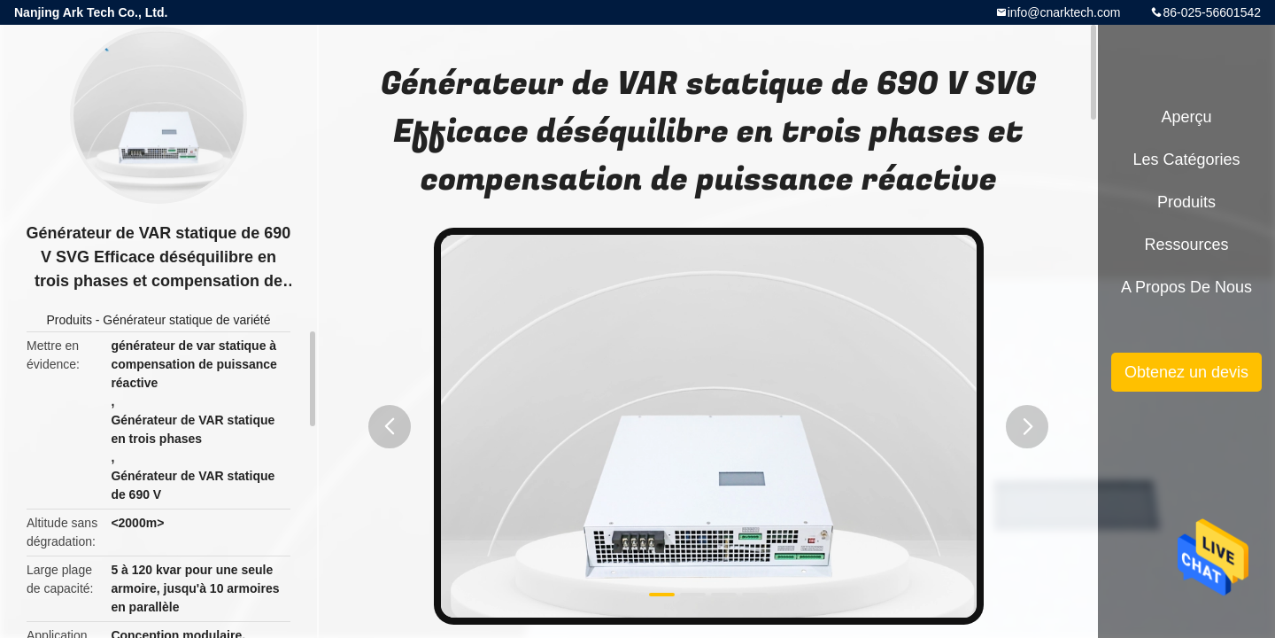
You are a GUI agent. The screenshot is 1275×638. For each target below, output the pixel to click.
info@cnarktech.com (1064, 12)
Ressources (1186, 244)
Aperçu (1186, 117)
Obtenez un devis (1186, 372)
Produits (69, 320)
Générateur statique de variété (186, 320)
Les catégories (1186, 159)
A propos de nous (1186, 287)
